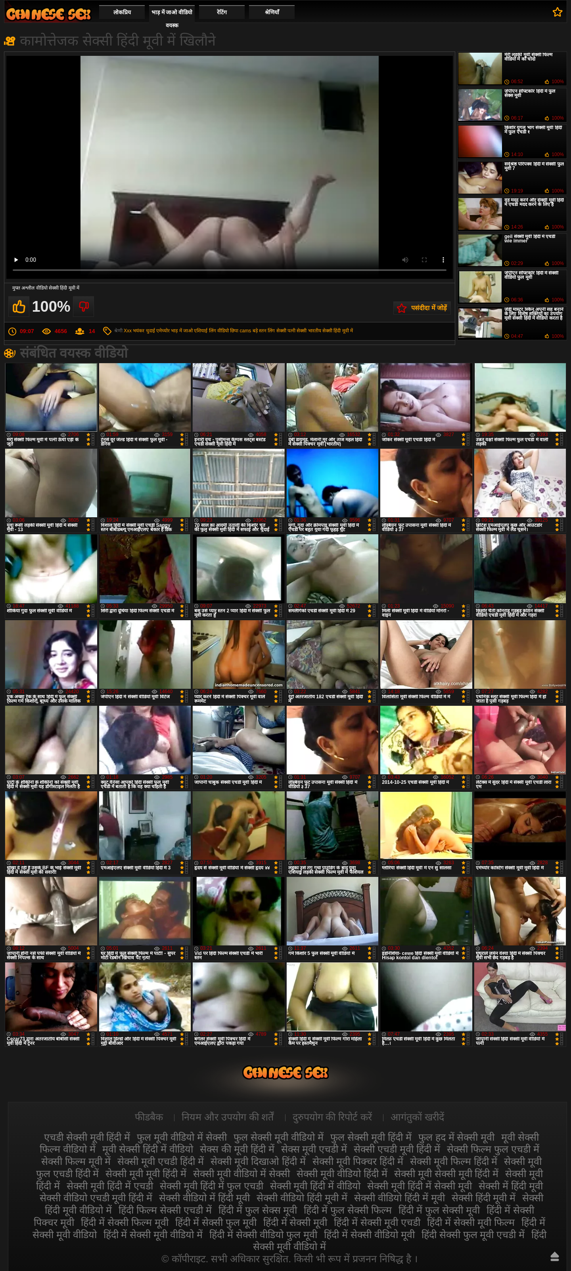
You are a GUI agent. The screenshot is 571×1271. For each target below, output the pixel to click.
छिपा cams (240, 330)
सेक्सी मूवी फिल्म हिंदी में (454, 1161)
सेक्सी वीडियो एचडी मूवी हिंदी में (96, 1197)
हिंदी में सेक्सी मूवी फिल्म (471, 1222)
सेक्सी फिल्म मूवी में (76, 1161)
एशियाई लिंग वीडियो (211, 330)
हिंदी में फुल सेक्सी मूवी (439, 1210)
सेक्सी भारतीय (309, 330)
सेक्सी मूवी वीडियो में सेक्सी (241, 1173)
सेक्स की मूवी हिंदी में (237, 1149)
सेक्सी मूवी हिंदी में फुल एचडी (211, 1185)
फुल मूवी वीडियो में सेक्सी (182, 1137)
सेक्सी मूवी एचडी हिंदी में (160, 1161)
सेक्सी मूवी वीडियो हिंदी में (342, 1173)
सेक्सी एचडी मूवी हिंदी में (397, 1149)
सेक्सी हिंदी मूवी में (337, 330)
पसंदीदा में (558, 12)
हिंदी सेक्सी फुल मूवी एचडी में (473, 1234)
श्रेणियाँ (272, 12)
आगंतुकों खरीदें (417, 1116)
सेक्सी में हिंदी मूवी (511, 1185)
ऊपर (554, 1256)
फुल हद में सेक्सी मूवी (456, 1137)
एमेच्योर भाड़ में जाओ (174, 330)
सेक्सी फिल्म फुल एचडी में (493, 1149)
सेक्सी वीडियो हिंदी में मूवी (399, 1197)
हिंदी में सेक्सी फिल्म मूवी (125, 1222)
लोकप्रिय (122, 12)
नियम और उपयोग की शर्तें (228, 1116)
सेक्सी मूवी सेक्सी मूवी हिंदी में (446, 1173)
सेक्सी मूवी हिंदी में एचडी (110, 1185)
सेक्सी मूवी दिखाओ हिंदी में (258, 1161)
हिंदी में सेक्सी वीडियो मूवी (369, 1234)
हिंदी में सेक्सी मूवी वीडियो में (153, 1234)
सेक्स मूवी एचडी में (314, 1149)
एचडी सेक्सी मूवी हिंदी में (87, 1137)
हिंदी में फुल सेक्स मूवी (257, 1210)
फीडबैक (149, 1116)
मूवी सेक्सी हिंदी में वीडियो (147, 1149)
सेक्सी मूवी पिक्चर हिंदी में (357, 1161)
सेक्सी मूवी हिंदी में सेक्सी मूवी (419, 1185)
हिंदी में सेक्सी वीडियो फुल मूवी (263, 1234)
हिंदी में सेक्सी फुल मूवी (216, 1222)
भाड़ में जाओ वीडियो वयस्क (172, 19)
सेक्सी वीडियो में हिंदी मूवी (204, 1197)
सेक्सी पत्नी (285, 330)
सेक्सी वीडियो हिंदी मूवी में (302, 1197)
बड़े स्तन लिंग (264, 330)
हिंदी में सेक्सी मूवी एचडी (377, 1222)
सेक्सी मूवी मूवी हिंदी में (145, 1173)
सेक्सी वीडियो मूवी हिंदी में (48, 14)
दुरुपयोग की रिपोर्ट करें (332, 1116)
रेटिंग (222, 12)
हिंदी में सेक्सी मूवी (295, 1222)
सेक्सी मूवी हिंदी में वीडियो (315, 1185)
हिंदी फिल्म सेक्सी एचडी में (165, 1210)
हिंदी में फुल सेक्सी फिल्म (348, 1210)
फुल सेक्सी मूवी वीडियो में (279, 1137)
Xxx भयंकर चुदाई (139, 330)
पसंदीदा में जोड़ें (429, 308)
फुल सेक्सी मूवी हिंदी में (371, 1137)
